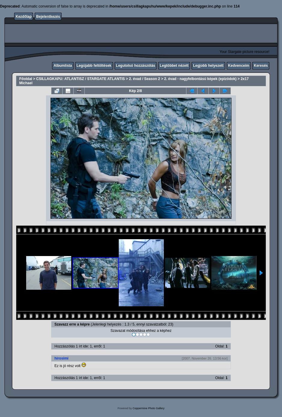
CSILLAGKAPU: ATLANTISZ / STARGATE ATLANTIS (80, 79)
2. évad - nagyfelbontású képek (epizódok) (200, 79)
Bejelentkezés (48, 16)
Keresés (261, 65)
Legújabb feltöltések (94, 65)
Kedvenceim (239, 65)
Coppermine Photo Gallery (148, 408)
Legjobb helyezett (208, 65)
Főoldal (25, 79)
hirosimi (61, 358)
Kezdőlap (24, 16)
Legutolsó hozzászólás (135, 65)
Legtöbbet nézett (174, 65)
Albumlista (63, 65)
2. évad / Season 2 (144, 79)
